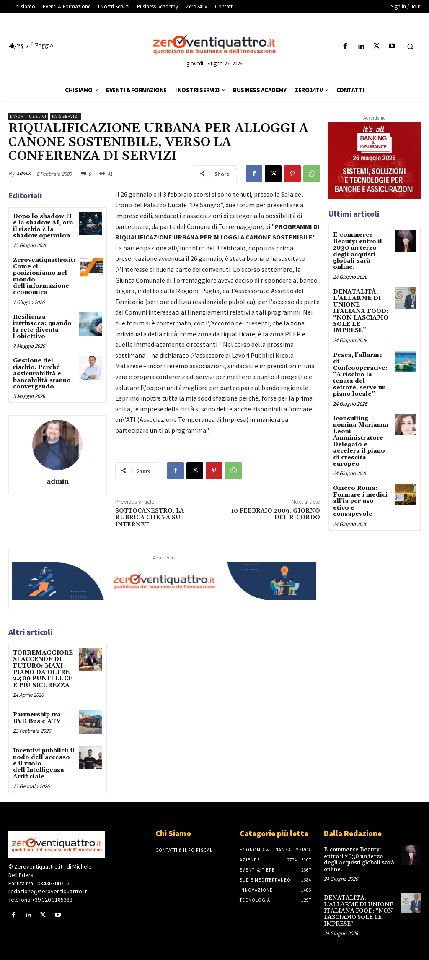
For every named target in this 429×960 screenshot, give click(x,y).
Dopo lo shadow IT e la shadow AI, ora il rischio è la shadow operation (43, 226)
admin (23, 173)
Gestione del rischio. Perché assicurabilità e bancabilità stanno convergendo (42, 373)
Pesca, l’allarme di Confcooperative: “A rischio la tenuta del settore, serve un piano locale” (360, 374)
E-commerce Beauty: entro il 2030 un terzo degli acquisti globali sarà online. (357, 251)
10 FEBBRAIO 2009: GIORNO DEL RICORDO (275, 514)
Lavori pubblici (28, 116)
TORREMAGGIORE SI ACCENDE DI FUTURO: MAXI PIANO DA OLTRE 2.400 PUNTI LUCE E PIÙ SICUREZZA (43, 669)
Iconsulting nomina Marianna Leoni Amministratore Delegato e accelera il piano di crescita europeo (360, 440)
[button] (410, 46)
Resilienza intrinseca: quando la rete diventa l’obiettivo (42, 326)
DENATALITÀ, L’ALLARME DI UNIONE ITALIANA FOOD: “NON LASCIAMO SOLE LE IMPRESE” (360, 311)
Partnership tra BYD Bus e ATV (37, 718)
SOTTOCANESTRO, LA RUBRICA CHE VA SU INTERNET (149, 518)
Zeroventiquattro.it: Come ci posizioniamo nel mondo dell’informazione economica (44, 276)
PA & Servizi (65, 116)
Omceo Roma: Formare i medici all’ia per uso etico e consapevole (360, 501)
